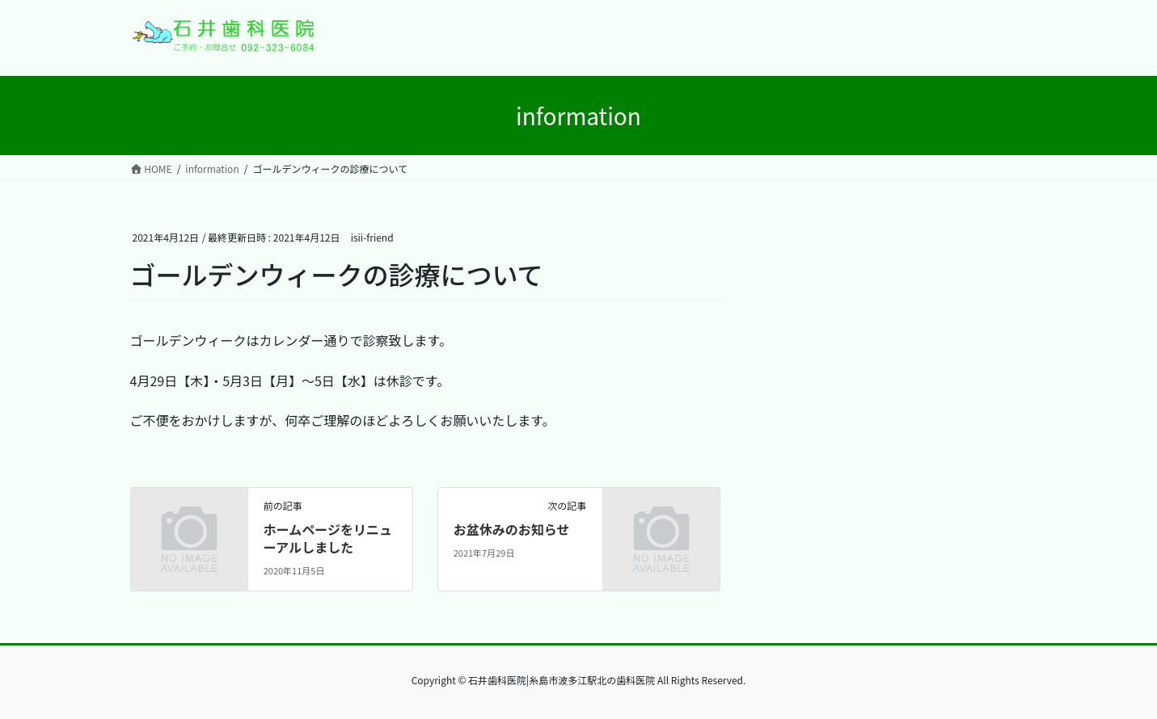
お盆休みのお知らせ (512, 529)
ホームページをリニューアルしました (328, 538)
